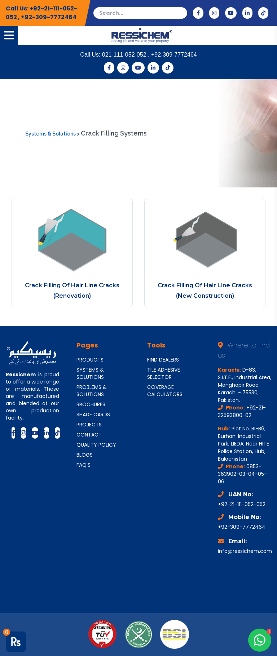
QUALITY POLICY (96, 444)
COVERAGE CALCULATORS (165, 391)
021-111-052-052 (125, 55)
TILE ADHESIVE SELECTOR (163, 373)
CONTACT (89, 434)
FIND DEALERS (163, 359)
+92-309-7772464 (48, 17)
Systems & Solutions (51, 134)
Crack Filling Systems (114, 133)
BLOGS (84, 454)
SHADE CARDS (93, 414)
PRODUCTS (90, 359)
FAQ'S (83, 465)
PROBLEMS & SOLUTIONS (91, 391)
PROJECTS (89, 424)
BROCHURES (90, 404)
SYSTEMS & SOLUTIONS (90, 373)
